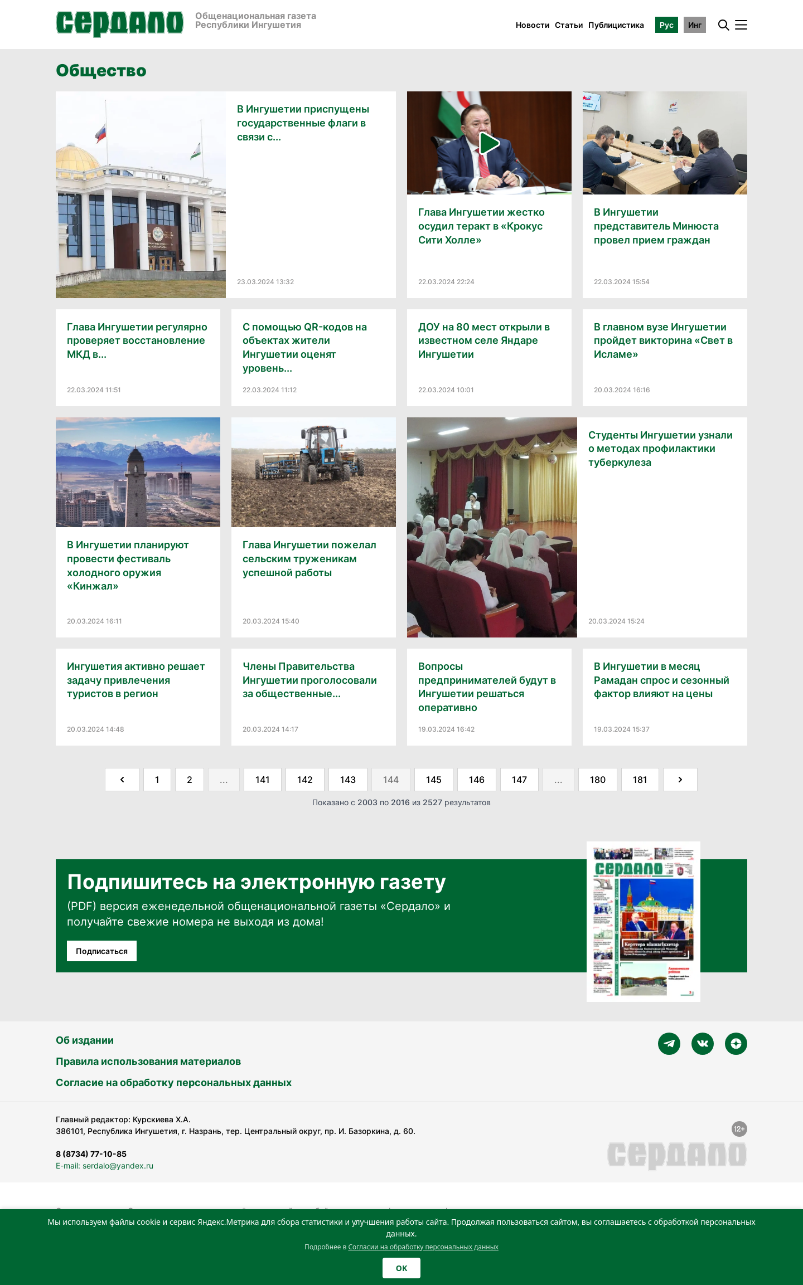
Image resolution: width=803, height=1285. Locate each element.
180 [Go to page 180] (598, 779)
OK (401, 1268)
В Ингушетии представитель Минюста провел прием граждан (656, 226)
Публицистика (616, 25)
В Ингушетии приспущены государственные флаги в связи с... (303, 123)
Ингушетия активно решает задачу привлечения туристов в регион (136, 680)
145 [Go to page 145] (434, 779)
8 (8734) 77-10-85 (91, 1154)
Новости (532, 25)
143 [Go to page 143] (348, 779)
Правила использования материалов (148, 1061)
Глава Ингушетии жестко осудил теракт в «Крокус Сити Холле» (481, 226)
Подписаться (102, 951)
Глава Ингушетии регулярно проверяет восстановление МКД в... (137, 341)
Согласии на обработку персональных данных (423, 1247)
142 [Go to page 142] (305, 779)
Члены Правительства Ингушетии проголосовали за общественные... (310, 680)
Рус (667, 25)
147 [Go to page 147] (519, 779)
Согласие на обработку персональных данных (174, 1082)
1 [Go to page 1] (157, 779)
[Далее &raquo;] (680, 779)
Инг (695, 25)
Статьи (569, 25)
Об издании (85, 1040)
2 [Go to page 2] (189, 779)
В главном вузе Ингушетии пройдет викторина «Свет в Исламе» (663, 341)
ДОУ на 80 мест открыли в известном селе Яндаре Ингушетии (484, 341)
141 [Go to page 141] (262, 779)
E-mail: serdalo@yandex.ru (104, 1165)
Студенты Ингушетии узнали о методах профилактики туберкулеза (660, 449)
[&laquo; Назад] (122, 779)
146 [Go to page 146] (477, 779)
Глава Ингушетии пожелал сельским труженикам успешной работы (309, 558)
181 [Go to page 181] (640, 779)
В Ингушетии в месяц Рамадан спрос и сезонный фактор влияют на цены (661, 680)
